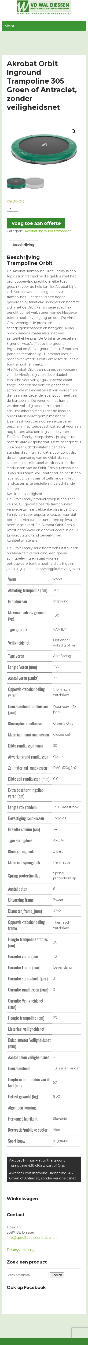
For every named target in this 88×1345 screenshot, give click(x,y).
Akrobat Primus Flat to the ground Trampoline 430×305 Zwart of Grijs (37, 1163)
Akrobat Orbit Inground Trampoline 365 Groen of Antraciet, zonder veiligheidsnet (42, 1175)
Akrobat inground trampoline (48, 231)
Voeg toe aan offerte (36, 223)
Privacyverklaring (21, 1250)
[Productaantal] (12, 209)
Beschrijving (23, 245)
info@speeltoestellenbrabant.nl (32, 1237)
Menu (10, 26)
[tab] (23, 244)
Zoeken (56, 1275)
